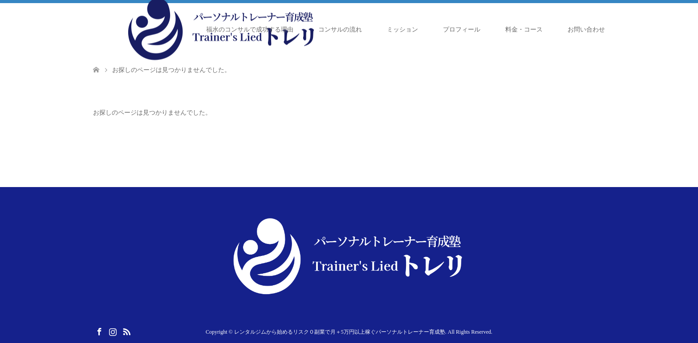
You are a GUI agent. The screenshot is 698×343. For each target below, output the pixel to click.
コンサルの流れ (340, 29)
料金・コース (524, 29)
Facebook (99, 331)
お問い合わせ (586, 29)
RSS (126, 331)
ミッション (402, 29)
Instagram (112, 331)
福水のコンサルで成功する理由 (249, 29)
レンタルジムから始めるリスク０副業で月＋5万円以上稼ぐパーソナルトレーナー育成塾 (339, 332)
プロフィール (461, 29)
